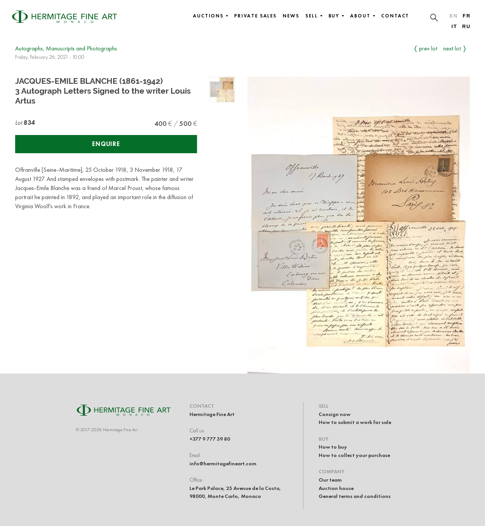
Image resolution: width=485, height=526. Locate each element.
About (362, 16)
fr (467, 16)
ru (466, 26)
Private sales (255, 16)
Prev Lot (428, 48)
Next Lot (452, 48)
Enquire (106, 144)
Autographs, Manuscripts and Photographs (66, 48)
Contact (395, 16)
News (291, 16)
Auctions (210, 16)
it (454, 26)
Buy (336, 16)
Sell (313, 16)
